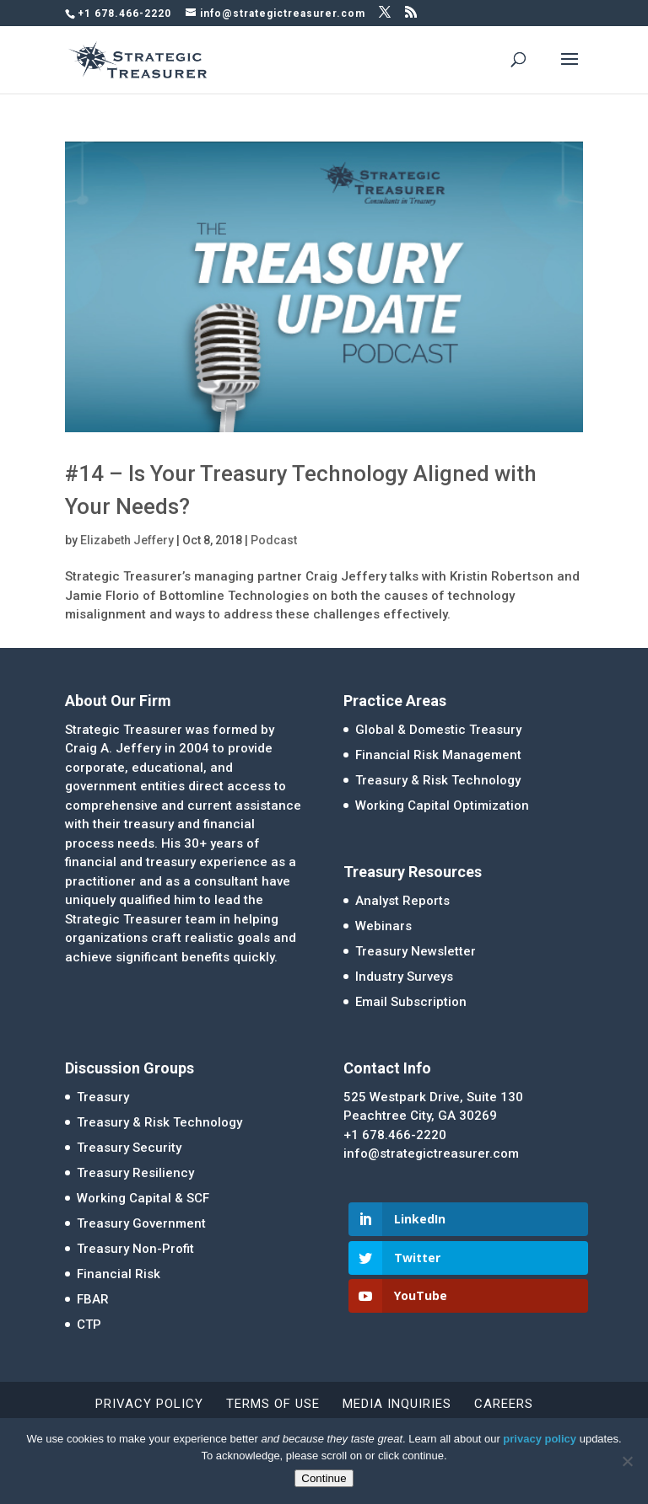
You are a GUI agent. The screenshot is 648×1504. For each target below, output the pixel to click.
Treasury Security (129, 1147)
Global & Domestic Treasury (438, 729)
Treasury (103, 1097)
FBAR (93, 1299)
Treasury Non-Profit (135, 1248)
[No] (626, 1461)
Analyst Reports (402, 900)
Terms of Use (273, 1403)
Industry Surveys (404, 976)
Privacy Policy (149, 1403)
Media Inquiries (397, 1403)
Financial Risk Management (438, 755)
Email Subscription (411, 1001)
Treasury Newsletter (415, 951)
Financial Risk (118, 1274)
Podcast (274, 540)
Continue (323, 1478)
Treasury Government (141, 1223)
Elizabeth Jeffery (127, 540)
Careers (503, 1403)
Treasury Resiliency (135, 1172)
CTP (89, 1324)
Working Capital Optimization (442, 805)
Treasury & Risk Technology (438, 780)
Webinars (383, 926)
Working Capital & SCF (143, 1198)
